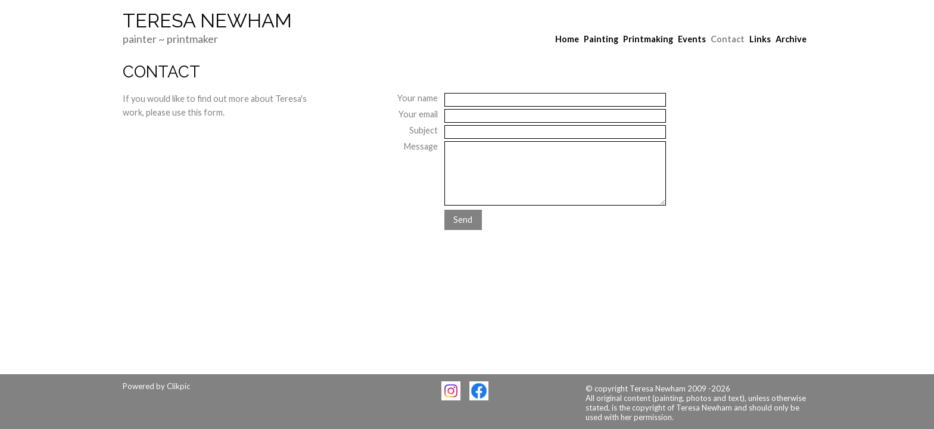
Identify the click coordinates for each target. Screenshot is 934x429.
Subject (423, 130)
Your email (418, 114)
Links (760, 39)
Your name (417, 98)
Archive (791, 39)
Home (567, 39)
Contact (728, 39)
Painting (601, 39)
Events (692, 39)
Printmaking (648, 39)
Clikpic (178, 386)
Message (421, 146)
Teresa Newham (207, 21)
